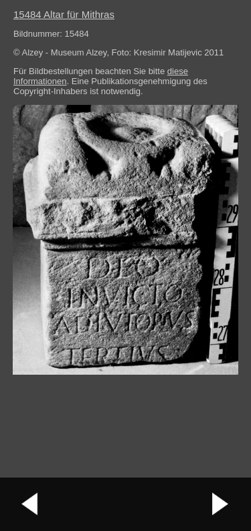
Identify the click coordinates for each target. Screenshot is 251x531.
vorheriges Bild (30, 504)
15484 (63, 14)
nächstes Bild (221, 504)
